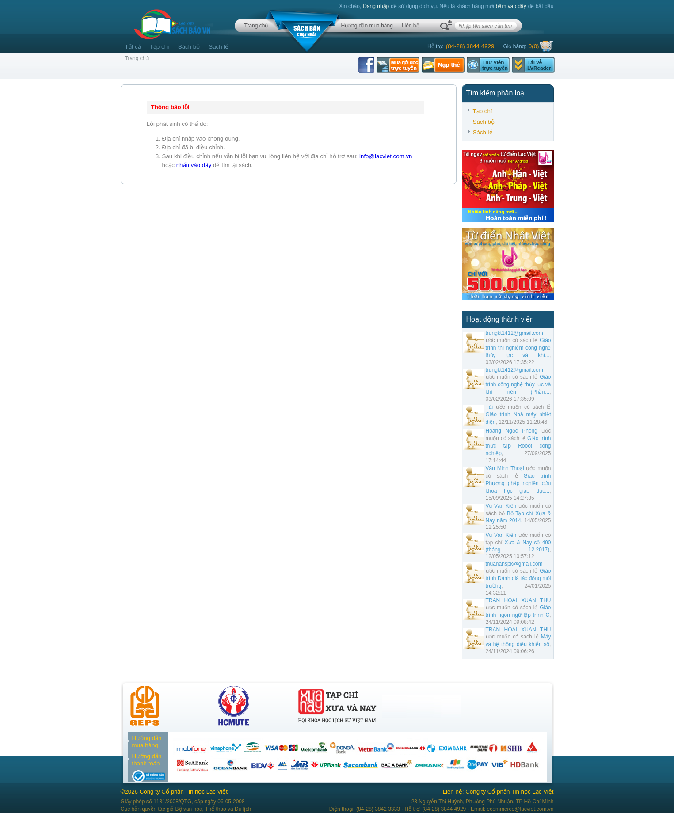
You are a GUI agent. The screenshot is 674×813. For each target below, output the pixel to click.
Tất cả (133, 46)
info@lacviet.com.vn (385, 156)
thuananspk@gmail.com (514, 564)
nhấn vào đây (194, 165)
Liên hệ (410, 26)
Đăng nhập (376, 6)
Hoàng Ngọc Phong (511, 431)
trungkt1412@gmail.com (514, 333)
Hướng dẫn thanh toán (147, 760)
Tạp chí (159, 46)
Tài (489, 407)
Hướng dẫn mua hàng (366, 26)
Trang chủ (256, 26)
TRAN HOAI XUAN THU (518, 600)
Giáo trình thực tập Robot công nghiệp (518, 445)
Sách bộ (189, 46)
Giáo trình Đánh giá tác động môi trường (518, 578)
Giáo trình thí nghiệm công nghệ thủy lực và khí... (518, 347)
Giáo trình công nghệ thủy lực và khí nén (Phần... (518, 384)
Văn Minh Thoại (505, 468)
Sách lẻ (218, 46)
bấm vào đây (511, 6)
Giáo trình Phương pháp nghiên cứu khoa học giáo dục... (518, 483)
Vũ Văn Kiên (501, 506)
